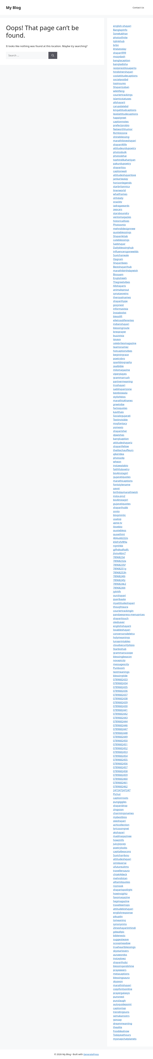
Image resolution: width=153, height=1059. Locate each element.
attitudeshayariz (122, 442)
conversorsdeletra (124, 633)
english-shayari (122, 26)
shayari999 (119, 52)
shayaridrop (120, 805)
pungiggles (119, 801)
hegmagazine (121, 901)
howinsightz (120, 893)
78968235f (119, 565)
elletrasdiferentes (123, 320)
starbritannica (121, 186)
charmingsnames (123, 813)
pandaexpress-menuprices (129, 614)
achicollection (121, 824)
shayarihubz (120, 962)
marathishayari (122, 985)
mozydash (119, 56)
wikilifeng (118, 91)
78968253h (119, 572)
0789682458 (120, 771)
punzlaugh (119, 1000)
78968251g (119, 568)
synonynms (120, 924)
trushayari (119, 385)
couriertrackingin (123, 610)
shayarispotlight (122, 889)
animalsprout (121, 289)
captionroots (120, 798)
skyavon (118, 981)
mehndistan (120, 878)
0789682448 (120, 733)
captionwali (120, 171)
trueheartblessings (124, 947)
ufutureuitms (121, 866)
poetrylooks (120, 847)
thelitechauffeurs (123, 450)
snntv (116, 511)
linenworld (119, 190)
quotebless (119, 530)
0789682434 (120, 683)
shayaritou (119, 167)
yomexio (118, 427)
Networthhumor (123, 129)
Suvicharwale (121, 255)
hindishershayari (123, 71)
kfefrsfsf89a (120, 542)
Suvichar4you (121, 855)
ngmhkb (118, 545)
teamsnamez (120, 347)
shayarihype (120, 301)
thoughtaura (120, 606)
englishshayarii (122, 626)
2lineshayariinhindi (124, 928)
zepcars (117, 209)
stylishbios (119, 396)
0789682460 (120, 779)
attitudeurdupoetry (124, 148)
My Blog (13, 7)
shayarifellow (121, 446)
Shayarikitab (120, 236)
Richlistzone (120, 133)
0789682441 (120, 710)
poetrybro (119, 358)
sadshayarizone (122, 389)
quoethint (119, 534)
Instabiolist (119, 312)
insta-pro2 (119, 496)
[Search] (52, 55)
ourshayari (119, 595)
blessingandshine (123, 966)
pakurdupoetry (122, 163)
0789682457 (120, 767)
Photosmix (119, 224)
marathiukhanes (123, 400)
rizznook (118, 886)
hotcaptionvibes (122, 351)
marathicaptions (123, 480)
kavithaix (118, 412)
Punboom (119, 668)
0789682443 (120, 717)
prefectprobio (121, 125)
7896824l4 (119, 587)
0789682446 (120, 725)
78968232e (119, 561)
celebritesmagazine (124, 343)
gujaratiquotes (122, 477)
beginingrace (121, 354)
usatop (117, 519)
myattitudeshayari (124, 603)
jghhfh (117, 591)
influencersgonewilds (126, 251)
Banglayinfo (120, 29)
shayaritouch (120, 618)
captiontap (119, 1008)
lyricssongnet (121, 828)
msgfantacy (120, 423)
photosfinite (120, 37)
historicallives (121, 221)
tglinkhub (118, 41)
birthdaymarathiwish (125, 492)
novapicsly (119, 660)
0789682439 (120, 702)
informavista (120, 308)
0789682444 (120, 721)
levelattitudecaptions (125, 114)
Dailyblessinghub (123, 247)
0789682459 (120, 775)
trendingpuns (121, 1012)
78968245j (119, 580)
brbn (116, 45)
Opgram (118, 259)
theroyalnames (122, 297)
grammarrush (121, 377)
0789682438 (120, 698)
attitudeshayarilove (124, 175)
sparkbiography (122, 362)
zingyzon (118, 809)
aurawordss (120, 954)
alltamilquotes (121, 882)
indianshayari (121, 324)
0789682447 (120, 729)
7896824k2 (119, 584)
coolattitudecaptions (125, 75)
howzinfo (118, 840)
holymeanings (121, 637)
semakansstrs (121, 1015)
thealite (117, 1027)
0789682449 (120, 736)
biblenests (119, 935)
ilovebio (117, 526)
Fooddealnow (121, 1031)
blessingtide (120, 675)
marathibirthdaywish (125, 270)
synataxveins (120, 293)
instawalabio (120, 465)
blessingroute (121, 328)
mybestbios (120, 817)
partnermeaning (123, 381)
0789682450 (120, 740)
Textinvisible (120, 419)
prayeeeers (119, 970)
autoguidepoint (122, 1004)
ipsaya (117, 339)
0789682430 (120, 706)
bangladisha (120, 64)
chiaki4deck (120, 874)
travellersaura (121, 870)
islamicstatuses (122, 98)
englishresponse (123, 912)
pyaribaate (119, 599)
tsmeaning (119, 920)
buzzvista (118, 335)
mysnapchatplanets (124, 1038)
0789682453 (120, 752)
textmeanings (121, 672)
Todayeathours (122, 1035)
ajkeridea (118, 454)
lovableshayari (121, 629)
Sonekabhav (120, 33)
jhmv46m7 (119, 553)
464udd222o (120, 538)
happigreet (119, 117)
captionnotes (121, 121)
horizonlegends (122, 182)
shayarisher (120, 431)
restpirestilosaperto (124, 68)
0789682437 (120, 694)
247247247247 (122, 790)
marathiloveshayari (124, 140)
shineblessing (121, 136)
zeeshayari (119, 821)
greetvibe (118, 404)
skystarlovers (121, 950)
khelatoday (119, 49)
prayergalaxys (121, 993)
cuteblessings (121, 240)
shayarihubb (120, 507)
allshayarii (119, 102)
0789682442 (120, 713)
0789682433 (120, 679)
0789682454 (120, 756)
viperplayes (120, 373)
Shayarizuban (121, 87)
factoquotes (120, 408)
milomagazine (121, 370)
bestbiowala (120, 392)
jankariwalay (120, 178)
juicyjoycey (119, 843)
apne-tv (117, 522)
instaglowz (119, 958)
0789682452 (120, 748)
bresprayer (119, 331)
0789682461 (120, 782)
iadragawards (121, 205)
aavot (116, 488)
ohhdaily (118, 198)
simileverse (119, 863)
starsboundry (121, 213)
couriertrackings (123, 94)
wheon (117, 461)
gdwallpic (118, 931)
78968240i (119, 576)
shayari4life (120, 144)
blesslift (117, 316)
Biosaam (118, 274)
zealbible (118, 366)
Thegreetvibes (121, 282)
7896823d (119, 557)
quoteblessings (122, 232)
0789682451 (120, 744)
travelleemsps (121, 905)
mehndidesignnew (124, 228)
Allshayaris (119, 285)
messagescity (121, 664)
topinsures (119, 83)
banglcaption (121, 438)
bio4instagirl (120, 473)
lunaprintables (121, 641)
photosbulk (120, 152)
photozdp (118, 458)
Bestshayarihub (122, 266)
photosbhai (120, 156)
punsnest (118, 996)
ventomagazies (122, 217)
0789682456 (120, 763)
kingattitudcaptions (124, 110)
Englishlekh (120, 278)
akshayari (118, 832)
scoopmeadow (121, 943)
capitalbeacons (122, 851)
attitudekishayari (123, 908)
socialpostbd (120, 79)
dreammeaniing (122, 1023)
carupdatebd (120, 106)
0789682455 (120, 759)
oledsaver (119, 622)
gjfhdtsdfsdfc (121, 549)
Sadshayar (119, 243)
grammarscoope (123, 652)
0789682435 (120, 687)
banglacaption (121, 60)
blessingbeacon (122, 656)
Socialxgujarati (122, 415)
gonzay (117, 1019)
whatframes (120, 194)
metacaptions (121, 973)
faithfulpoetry (121, 469)
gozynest (118, 305)
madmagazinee (122, 836)
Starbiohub (119, 649)
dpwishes (118, 435)
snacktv (117, 201)
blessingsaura (121, 977)
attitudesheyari (122, 859)
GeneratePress (91, 1054)
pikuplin (118, 916)
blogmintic (119, 515)
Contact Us (138, 7)
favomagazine (121, 897)
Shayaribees (120, 263)
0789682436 (120, 691)
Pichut (117, 794)
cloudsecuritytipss (124, 645)
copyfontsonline (122, 989)
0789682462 (120, 786)
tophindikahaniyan (124, 159)
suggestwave (121, 939)
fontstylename (121, 484)
